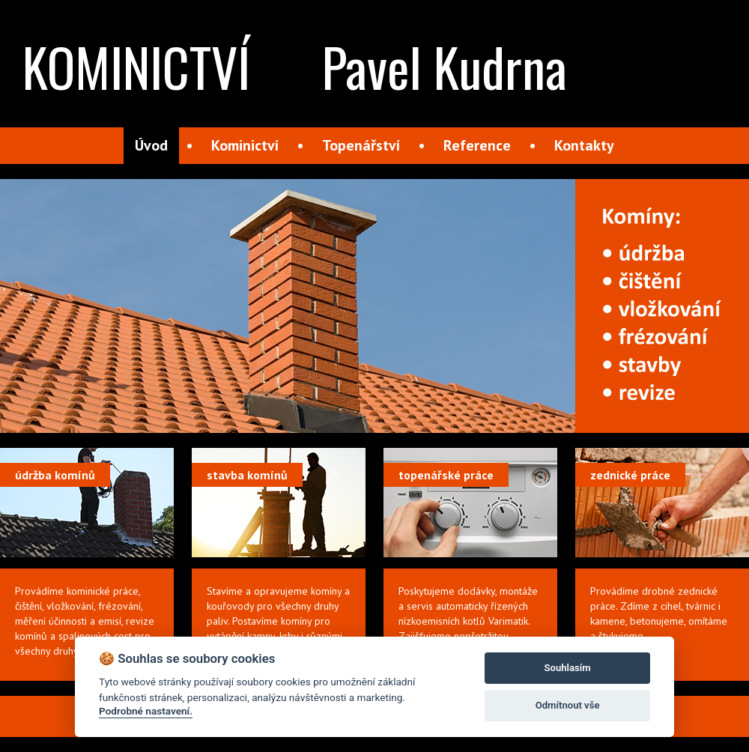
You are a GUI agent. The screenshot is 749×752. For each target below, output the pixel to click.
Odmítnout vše (568, 705)
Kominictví (245, 145)
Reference (477, 145)
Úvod (151, 145)
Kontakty (584, 145)
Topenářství (361, 145)
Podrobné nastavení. (145, 711)
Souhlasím (568, 667)
